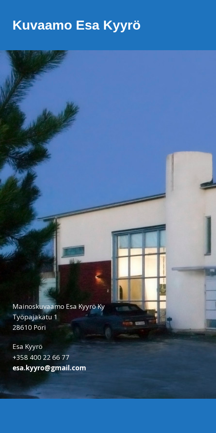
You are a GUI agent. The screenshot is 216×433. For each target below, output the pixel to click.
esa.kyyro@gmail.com (49, 367)
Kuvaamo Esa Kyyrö (76, 25)
